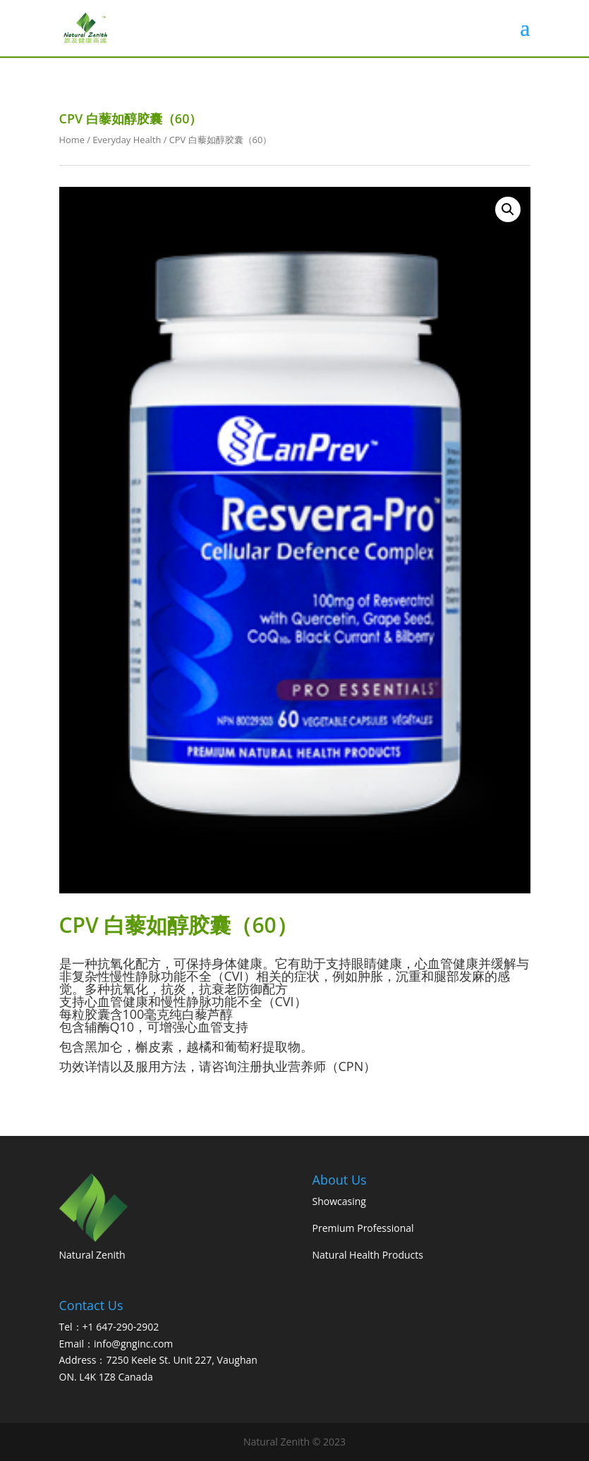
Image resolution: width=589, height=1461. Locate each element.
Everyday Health (126, 139)
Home (72, 139)
